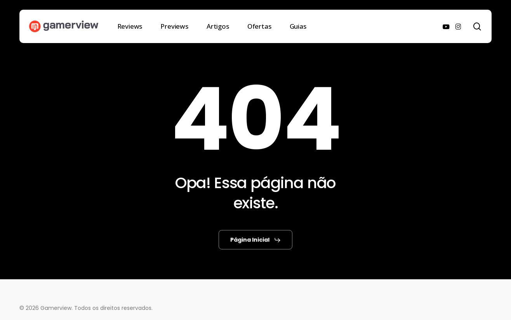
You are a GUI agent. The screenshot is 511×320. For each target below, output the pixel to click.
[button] (255, 240)
